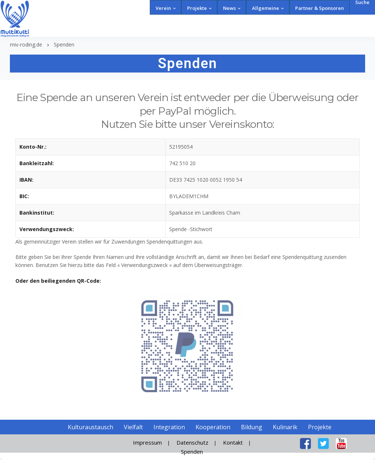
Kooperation (213, 427)
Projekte (197, 8)
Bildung (251, 427)
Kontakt (233, 442)
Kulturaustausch (90, 427)
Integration (169, 427)
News (229, 8)
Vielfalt (133, 427)
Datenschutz (192, 442)
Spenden (192, 451)
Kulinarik (285, 427)
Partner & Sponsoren (319, 8)
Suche (362, 2)
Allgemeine (265, 8)
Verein (163, 8)
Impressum (147, 442)
